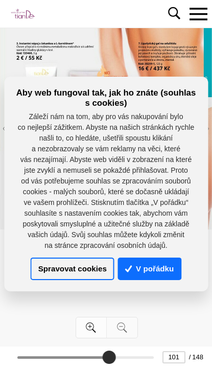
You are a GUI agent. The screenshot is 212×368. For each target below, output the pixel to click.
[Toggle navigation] (198, 14)
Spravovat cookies (72, 268)
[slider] (108, 357)
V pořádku (149, 268)
